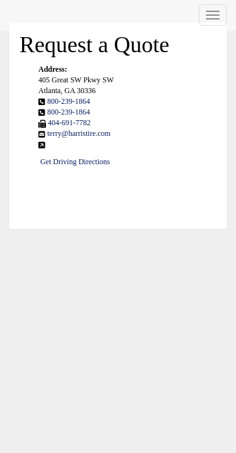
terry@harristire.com (79, 133)
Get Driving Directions (75, 161)
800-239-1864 (68, 101)
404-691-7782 (69, 122)
